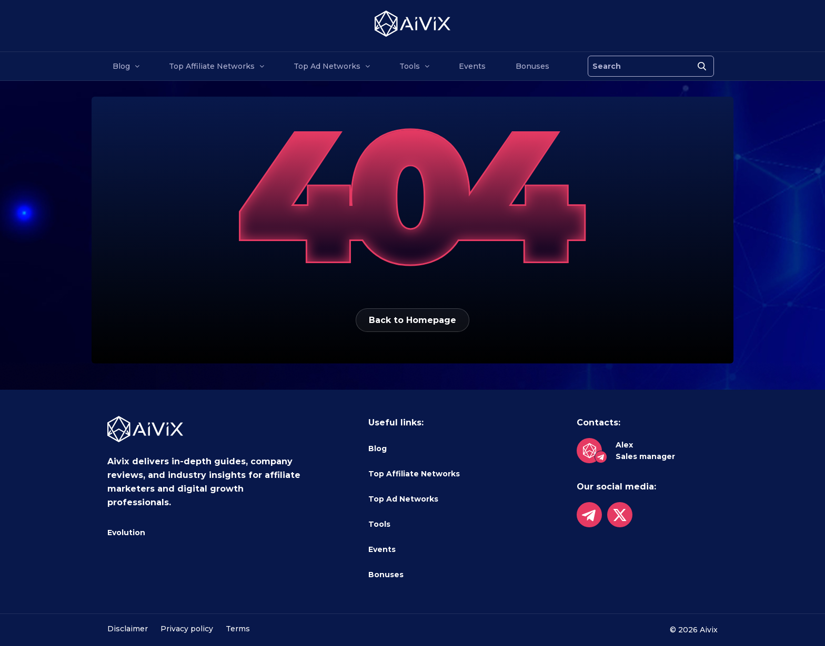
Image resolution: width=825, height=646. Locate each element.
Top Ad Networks (327, 66)
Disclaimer (127, 628)
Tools (409, 66)
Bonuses (532, 66)
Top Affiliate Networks (212, 66)
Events (472, 66)
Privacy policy (186, 628)
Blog (121, 66)
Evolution (126, 532)
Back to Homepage (412, 320)
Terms (238, 628)
